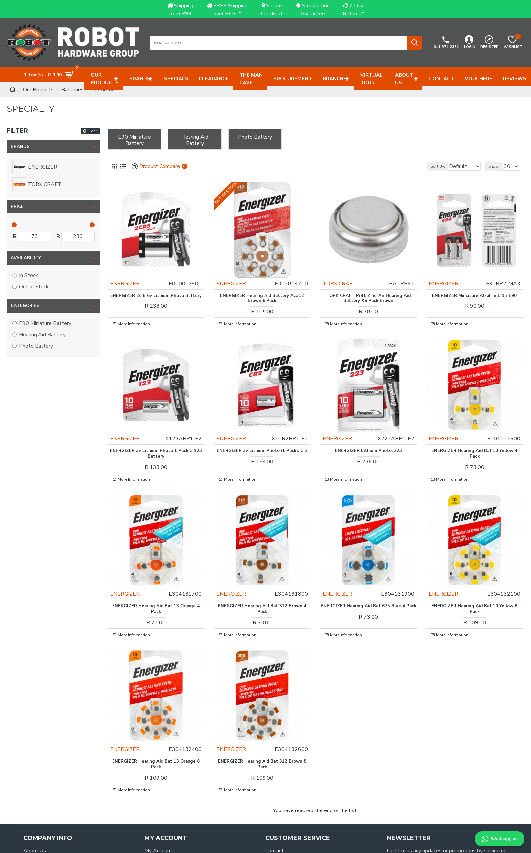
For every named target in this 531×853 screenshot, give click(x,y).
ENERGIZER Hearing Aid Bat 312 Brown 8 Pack (262, 715)
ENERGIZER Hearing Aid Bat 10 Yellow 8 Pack (474, 573)
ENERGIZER (130, 273)
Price (17, 207)
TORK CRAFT (344, 273)
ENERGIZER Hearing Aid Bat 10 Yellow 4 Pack (474, 430)
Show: (497, 166)
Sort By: (429, 166)
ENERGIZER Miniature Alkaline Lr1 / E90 (474, 286)
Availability (26, 258)
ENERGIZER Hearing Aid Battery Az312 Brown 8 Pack (262, 288)
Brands (20, 147)
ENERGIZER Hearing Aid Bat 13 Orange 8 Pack (156, 715)
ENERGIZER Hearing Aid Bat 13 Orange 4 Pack (156, 573)
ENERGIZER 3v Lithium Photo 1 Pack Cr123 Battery (156, 430)
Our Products (38, 89)
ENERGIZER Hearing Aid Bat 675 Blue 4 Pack (368, 573)
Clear (92, 130)
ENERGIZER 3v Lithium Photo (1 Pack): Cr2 (262, 430)
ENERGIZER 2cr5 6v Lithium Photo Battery (156, 288)
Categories (25, 306)
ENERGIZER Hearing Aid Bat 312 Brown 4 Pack (262, 573)
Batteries (72, 89)
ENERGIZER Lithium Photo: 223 (368, 428)
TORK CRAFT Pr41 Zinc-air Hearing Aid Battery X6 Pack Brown (368, 288)
